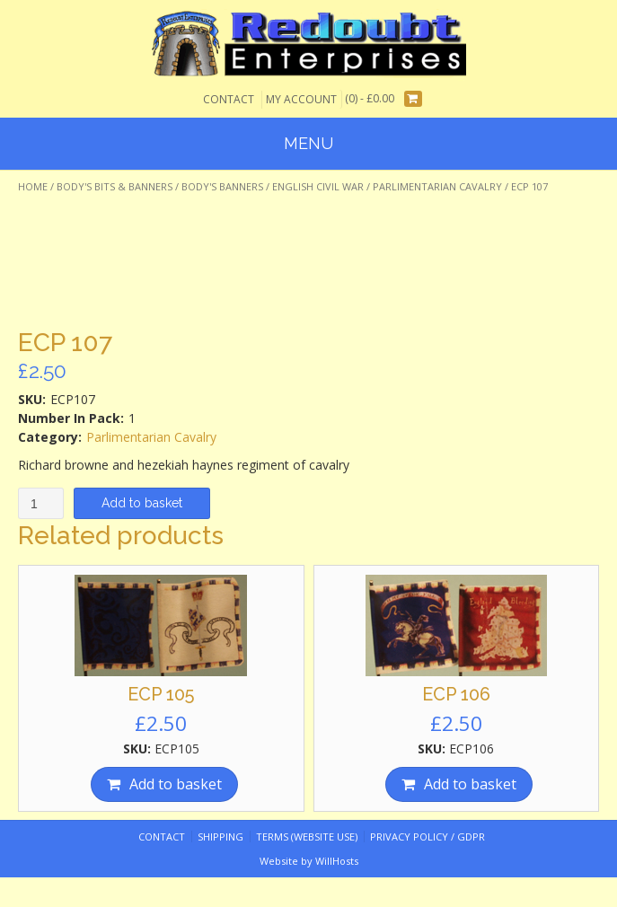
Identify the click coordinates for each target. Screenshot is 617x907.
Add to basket (141, 503)
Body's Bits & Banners (114, 186)
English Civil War (318, 186)
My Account (301, 99)
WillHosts (336, 860)
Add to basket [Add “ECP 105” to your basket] (175, 784)
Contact (228, 99)
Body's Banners (222, 186)
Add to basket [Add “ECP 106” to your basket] (470, 784)
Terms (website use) (306, 836)
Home (33, 186)
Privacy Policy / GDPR (427, 836)
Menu (308, 143)
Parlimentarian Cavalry (437, 186)
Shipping (220, 836)
